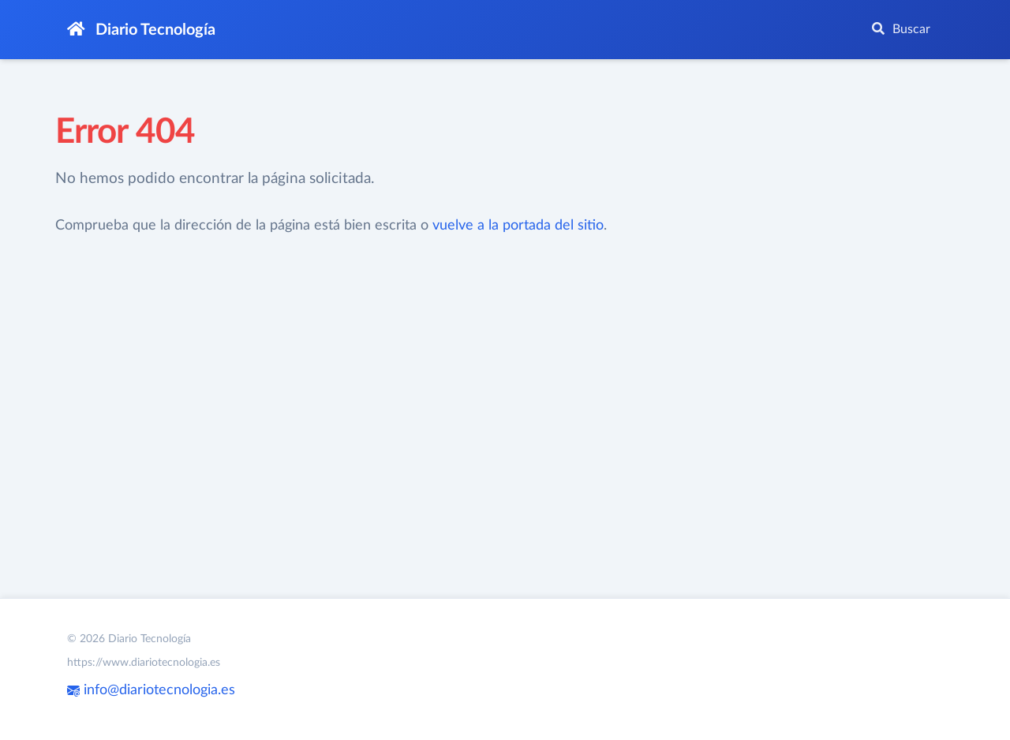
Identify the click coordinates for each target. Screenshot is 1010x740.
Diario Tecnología (141, 29)
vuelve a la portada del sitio (518, 226)
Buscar (901, 29)
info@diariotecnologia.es (151, 690)
